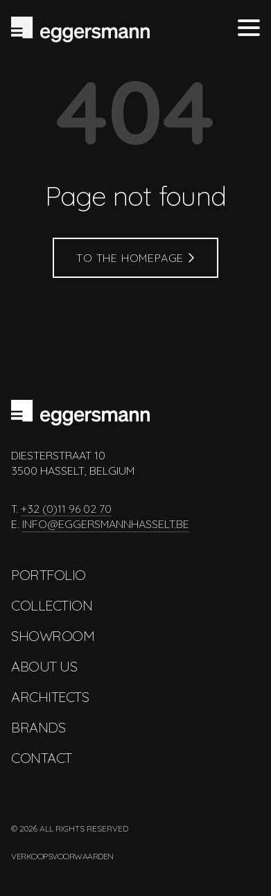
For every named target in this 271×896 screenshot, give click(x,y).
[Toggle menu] (249, 29)
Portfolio (48, 574)
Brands (38, 727)
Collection (51, 605)
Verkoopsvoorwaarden (62, 856)
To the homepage (135, 258)
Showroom (52, 635)
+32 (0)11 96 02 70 (66, 509)
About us (44, 666)
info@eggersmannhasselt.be (105, 524)
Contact (41, 757)
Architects (50, 696)
